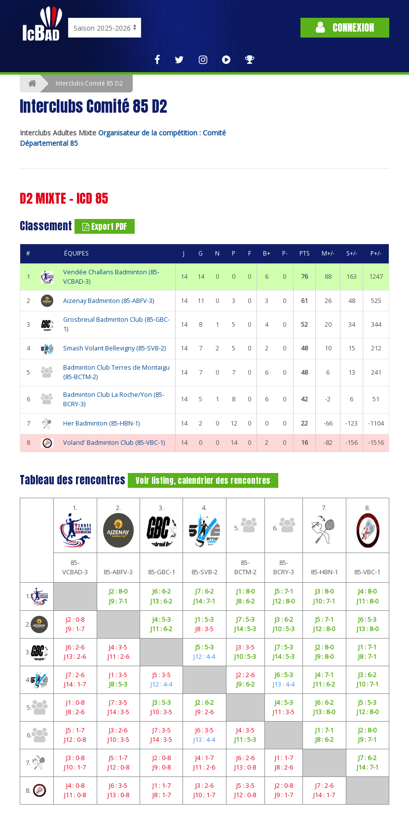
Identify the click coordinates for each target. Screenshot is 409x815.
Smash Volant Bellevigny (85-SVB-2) (114, 348)
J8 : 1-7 (161, 794)
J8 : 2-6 (75, 711)
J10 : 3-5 (161, 711)
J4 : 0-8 (75, 785)
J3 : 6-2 (284, 619)
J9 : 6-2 (245, 684)
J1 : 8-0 (245, 591)
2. (118, 525)
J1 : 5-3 (204, 619)
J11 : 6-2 (161, 628)
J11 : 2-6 (118, 656)
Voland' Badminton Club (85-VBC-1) (114, 442)
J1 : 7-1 (367, 647)
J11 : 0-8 (75, 794)
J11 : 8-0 (367, 601)
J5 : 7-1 (284, 591)
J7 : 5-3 (245, 619)
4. (204, 525)
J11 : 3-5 (284, 711)
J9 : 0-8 (161, 767)
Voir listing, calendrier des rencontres (203, 480)
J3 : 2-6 (118, 730)
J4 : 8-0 (367, 591)
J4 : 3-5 (118, 647)
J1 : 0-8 (75, 702)
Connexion (345, 27)
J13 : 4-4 (284, 684)
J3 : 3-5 (245, 647)
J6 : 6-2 (161, 591)
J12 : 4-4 (204, 656)
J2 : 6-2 (204, 702)
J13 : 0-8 (245, 767)
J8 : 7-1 (367, 656)
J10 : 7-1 (324, 601)
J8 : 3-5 (204, 628)
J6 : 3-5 (204, 730)
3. (161, 525)
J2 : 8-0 (118, 591)
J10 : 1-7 (75, 767)
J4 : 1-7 (204, 757)
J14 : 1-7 (75, 684)
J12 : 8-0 (284, 601)
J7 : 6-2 (204, 591)
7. (324, 525)
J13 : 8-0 (367, 628)
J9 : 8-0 (324, 656)
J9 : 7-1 (118, 601)
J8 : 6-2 (245, 601)
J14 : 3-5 (118, 711)
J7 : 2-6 (75, 674)
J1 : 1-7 (284, 757)
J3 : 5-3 (161, 702)
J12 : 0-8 (75, 739)
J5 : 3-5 (161, 674)
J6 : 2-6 (75, 647)
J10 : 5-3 (284, 628)
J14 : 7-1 (204, 601)
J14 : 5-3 (245, 628)
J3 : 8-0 (324, 591)
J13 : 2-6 (75, 656)
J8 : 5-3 (118, 684)
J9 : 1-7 (75, 628)
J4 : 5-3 (161, 619)
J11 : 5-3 (245, 739)
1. (75, 525)
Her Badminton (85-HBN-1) (101, 423)
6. (284, 524)
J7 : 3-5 (118, 702)
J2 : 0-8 (75, 619)
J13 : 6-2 (161, 601)
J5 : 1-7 (75, 730)
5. (245, 524)
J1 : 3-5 (118, 674)
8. (367, 525)
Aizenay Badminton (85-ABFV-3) (108, 301)
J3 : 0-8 (75, 757)
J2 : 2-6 (245, 674)
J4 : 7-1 (324, 674)
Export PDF (104, 226)
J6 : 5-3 (367, 619)
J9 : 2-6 (204, 711)
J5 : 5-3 (204, 647)
